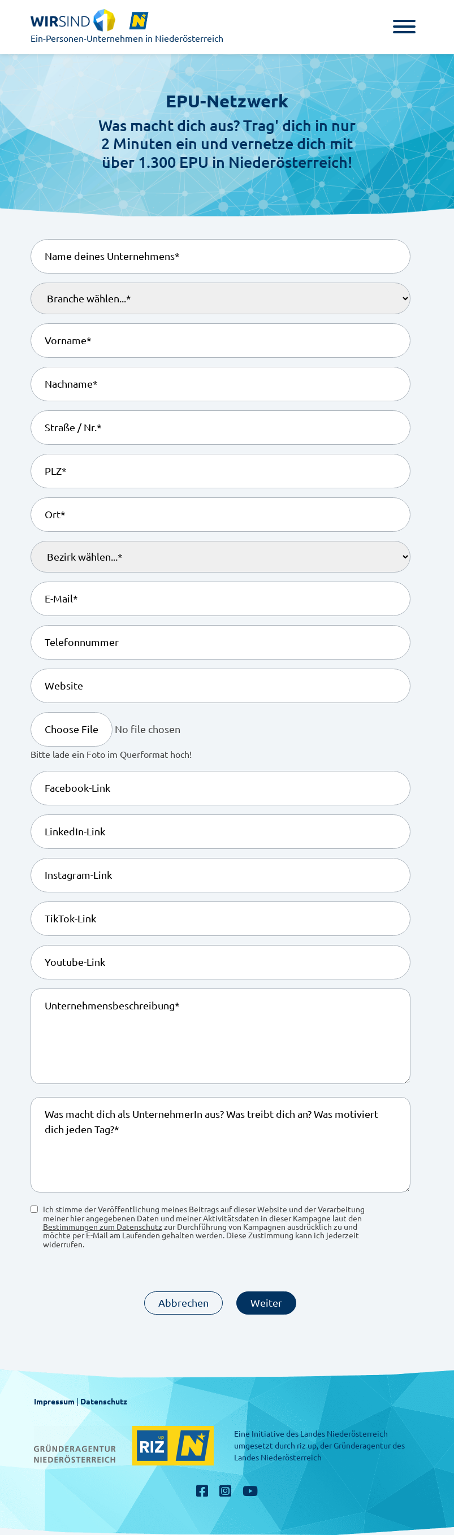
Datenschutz (103, 1401)
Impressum (54, 1401)
